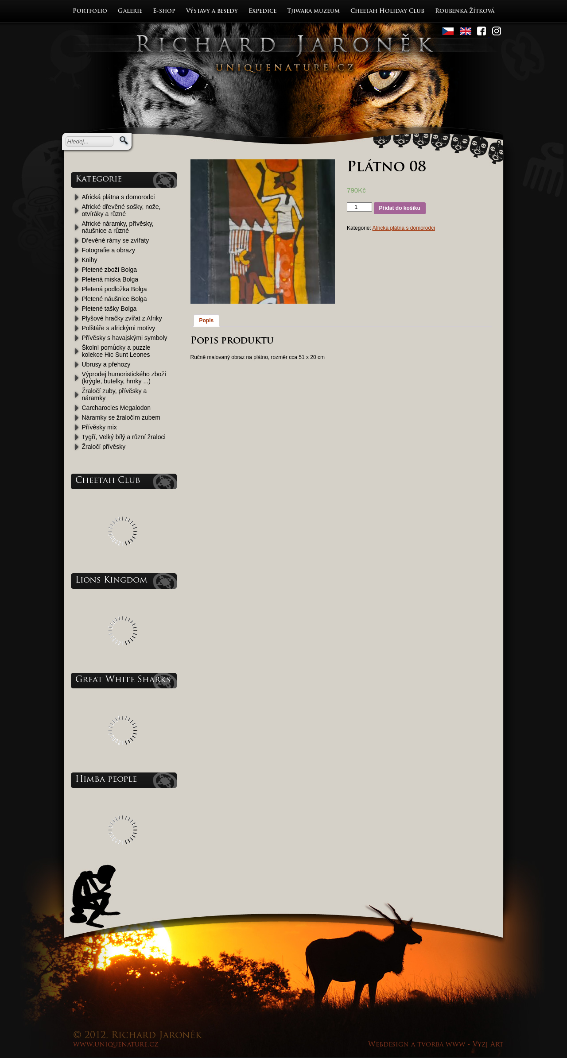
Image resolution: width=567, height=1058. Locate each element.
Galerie (130, 11)
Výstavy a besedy (212, 11)
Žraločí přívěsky (104, 446)
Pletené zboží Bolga (109, 269)
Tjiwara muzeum (313, 11)
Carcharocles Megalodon (116, 407)
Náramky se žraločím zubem (121, 417)
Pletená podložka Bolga (114, 289)
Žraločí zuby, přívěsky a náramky (114, 394)
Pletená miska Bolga (110, 279)
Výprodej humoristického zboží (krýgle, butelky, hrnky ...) (124, 378)
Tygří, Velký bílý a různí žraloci (124, 436)
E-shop (164, 11)
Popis (206, 320)
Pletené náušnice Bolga (114, 298)
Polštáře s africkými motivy (118, 328)
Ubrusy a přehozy (106, 364)
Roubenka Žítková (464, 11)
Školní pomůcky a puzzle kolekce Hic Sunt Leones (116, 351)
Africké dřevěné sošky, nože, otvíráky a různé (121, 210)
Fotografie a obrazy (109, 250)
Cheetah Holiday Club (387, 11)
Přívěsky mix (99, 427)
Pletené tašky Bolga (109, 308)
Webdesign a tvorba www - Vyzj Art (435, 1045)
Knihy (89, 259)
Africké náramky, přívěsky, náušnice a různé (118, 227)
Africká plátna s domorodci (118, 197)
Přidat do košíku (399, 208)
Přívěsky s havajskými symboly (124, 337)
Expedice (262, 11)
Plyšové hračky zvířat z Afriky (122, 318)
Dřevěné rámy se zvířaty (115, 240)
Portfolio (90, 11)
